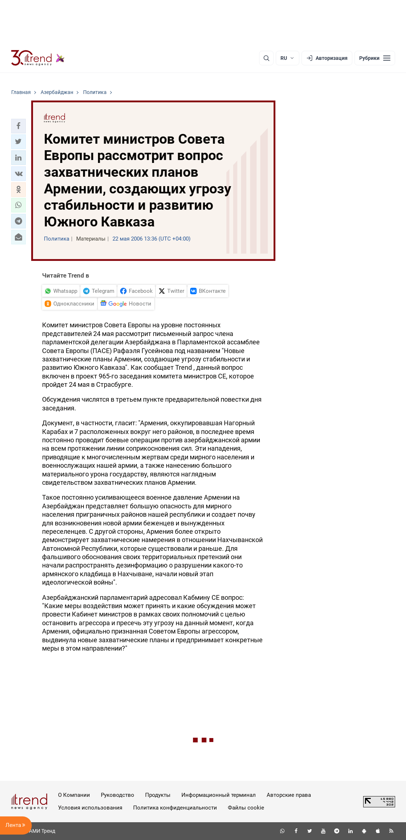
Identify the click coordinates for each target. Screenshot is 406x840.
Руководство (117, 795)
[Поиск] (266, 58)
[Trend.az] (38, 58)
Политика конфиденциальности (175, 807)
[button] (18, 126)
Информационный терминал (218, 795)
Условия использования (90, 807)
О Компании (74, 795)
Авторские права (289, 795)
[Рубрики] (374, 58)
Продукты (158, 795)
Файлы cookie (246, 807)
